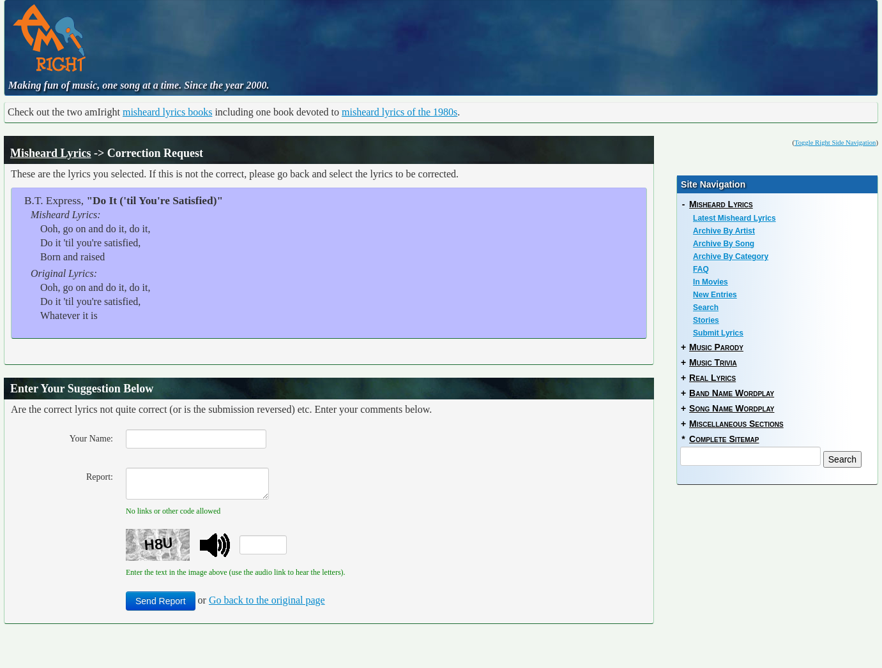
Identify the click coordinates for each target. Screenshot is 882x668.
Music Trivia (713, 362)
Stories (706, 320)
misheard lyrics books (167, 112)
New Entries (715, 294)
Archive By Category (730, 256)
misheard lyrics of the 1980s (399, 112)
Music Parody (716, 347)
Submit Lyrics (718, 333)
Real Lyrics (712, 378)
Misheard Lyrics (50, 153)
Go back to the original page (267, 600)
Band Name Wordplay (731, 393)
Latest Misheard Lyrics (734, 218)
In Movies (710, 282)
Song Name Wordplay (731, 408)
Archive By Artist (724, 230)
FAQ (701, 269)
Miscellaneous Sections (736, 424)
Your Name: (91, 438)
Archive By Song (723, 243)
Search (706, 307)
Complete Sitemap (724, 439)
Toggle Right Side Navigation (835, 142)
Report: (99, 477)
